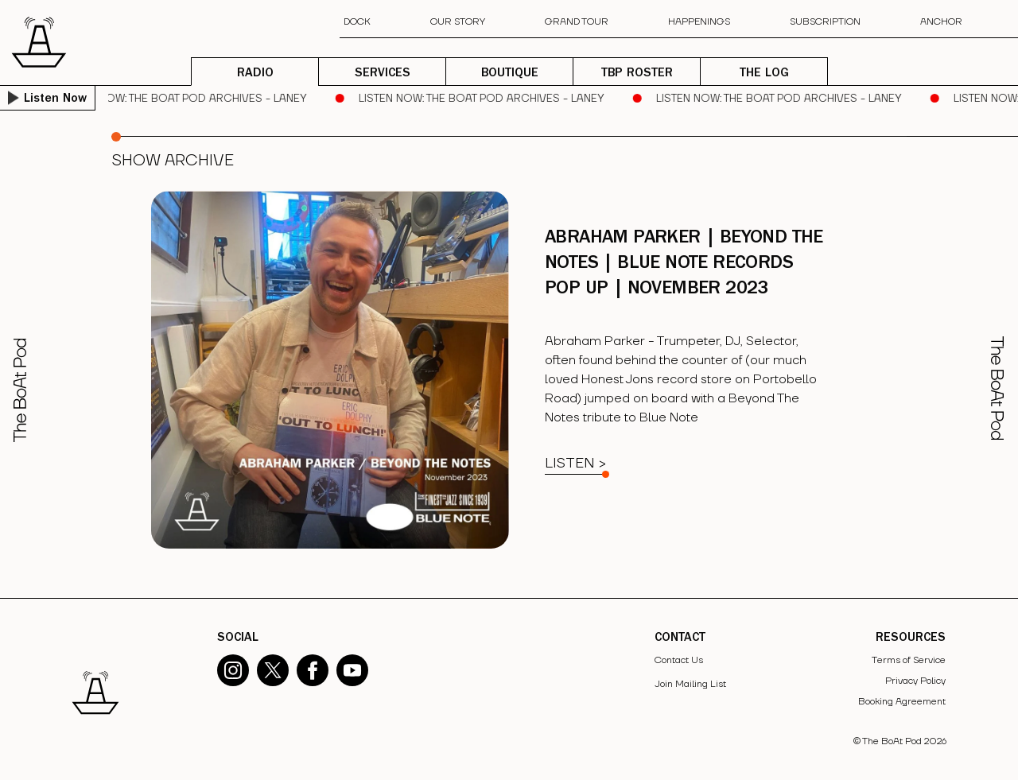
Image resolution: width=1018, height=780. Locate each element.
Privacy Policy (915, 681)
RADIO (255, 74)
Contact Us (679, 660)
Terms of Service (909, 660)
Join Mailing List (690, 684)
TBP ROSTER (637, 74)
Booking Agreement (902, 702)
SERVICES (382, 74)
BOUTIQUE (509, 74)
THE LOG (764, 74)
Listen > (575, 463)
